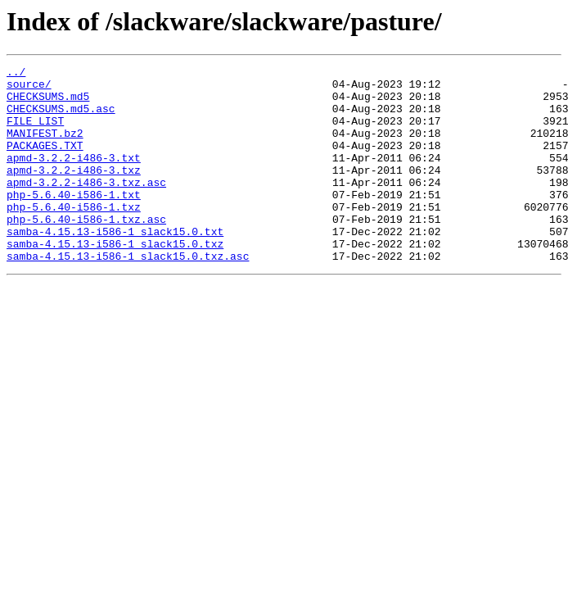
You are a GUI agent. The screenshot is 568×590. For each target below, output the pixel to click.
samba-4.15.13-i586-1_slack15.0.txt (115, 265)
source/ (29, 88)
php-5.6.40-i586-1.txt (74, 221)
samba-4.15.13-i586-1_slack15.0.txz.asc (128, 295)
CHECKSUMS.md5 (48, 103)
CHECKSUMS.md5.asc (61, 118)
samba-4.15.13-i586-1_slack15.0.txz (115, 280)
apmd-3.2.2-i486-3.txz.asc (86, 206)
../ (16, 73)
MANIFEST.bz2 (45, 147)
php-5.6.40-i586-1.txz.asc (86, 250)
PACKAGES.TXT (45, 162)
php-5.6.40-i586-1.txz (74, 236)
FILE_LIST (35, 132)
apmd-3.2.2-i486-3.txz (74, 191)
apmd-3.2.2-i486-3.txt (74, 177)
